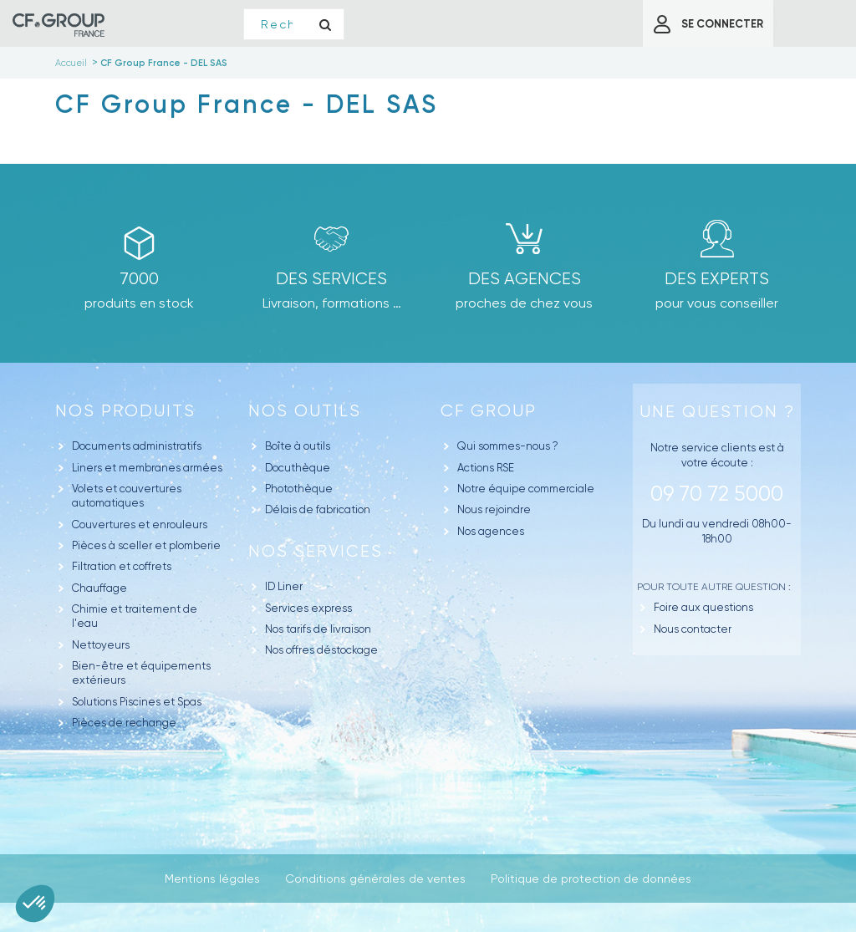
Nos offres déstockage (321, 650)
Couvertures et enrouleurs (139, 524)
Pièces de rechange (124, 722)
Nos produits (125, 410)
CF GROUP (489, 410)
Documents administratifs (136, 446)
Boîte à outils (297, 446)
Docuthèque (297, 467)
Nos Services (315, 551)
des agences (524, 278)
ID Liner (284, 586)
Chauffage (99, 588)
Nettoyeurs (101, 645)
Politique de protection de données (591, 878)
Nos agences (490, 531)
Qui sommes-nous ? (507, 446)
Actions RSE (485, 467)
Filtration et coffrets (121, 566)
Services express (308, 608)
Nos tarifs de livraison (318, 629)
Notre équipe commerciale (525, 488)
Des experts (717, 278)
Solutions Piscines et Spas (136, 701)
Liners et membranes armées (147, 467)
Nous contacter (692, 629)
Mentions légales (212, 878)
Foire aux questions (703, 607)
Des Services (331, 278)
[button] (35, 904)
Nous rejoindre (494, 509)
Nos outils (304, 410)
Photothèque (299, 488)
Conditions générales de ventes (375, 878)
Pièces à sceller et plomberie (146, 545)
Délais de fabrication (317, 509)
